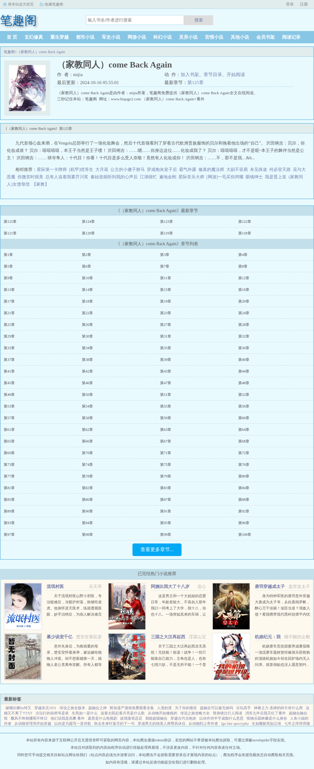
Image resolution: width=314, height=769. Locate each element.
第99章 (165, 534)
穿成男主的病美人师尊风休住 (162, 723)
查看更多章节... (157, 549)
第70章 (87, 453)
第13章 (9, 290)
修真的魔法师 (211, 169)
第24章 (243, 313)
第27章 (165, 325)
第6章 (86, 266)
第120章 (88, 233)
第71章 (165, 453)
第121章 (10, 233)
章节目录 (213, 74)
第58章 (87, 418)
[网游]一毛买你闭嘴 (224, 177)
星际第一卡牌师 (52, 169)
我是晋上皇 (275, 177)
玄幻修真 (34, 37)
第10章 (87, 278)
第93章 (9, 523)
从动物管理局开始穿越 (32, 723)
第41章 (9, 371)
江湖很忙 (148, 177)
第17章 (9, 301)
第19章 (165, 301)
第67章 (165, 441)
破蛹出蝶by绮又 (18, 708)
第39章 (165, 359)
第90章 (87, 511)
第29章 (9, 336)
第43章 (165, 371)
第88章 (243, 499)
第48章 (243, 383)
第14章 (87, 290)
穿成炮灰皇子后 (162, 169)
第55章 (165, 406)
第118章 (244, 233)
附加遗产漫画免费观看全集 (132, 708)
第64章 (243, 429)
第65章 (9, 441)
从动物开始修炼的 (162, 713)
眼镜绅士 (254, 177)
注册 (304, 4)
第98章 (87, 534)
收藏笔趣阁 (54, 4)
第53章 (9, 406)
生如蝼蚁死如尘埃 (266, 723)
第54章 (87, 406)
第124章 (88, 221)
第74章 (87, 464)
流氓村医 (55, 586)
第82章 (87, 488)
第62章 (87, 429)
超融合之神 (97, 708)
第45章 (9, 383)
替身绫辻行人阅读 (227, 713)
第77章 (9, 476)
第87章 (165, 499)
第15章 (165, 290)
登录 (290, 4)
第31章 (165, 336)
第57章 (9, 418)
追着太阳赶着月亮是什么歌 (123, 713)
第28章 (243, 325)
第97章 (9, 534)
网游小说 (137, 37)
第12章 (243, 278)
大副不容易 (237, 169)
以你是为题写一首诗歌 (72, 723)
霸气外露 (187, 169)
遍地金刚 (167, 177)
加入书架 (190, 74)
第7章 (164, 266)
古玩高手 (243, 708)
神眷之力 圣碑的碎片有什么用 (278, 708)
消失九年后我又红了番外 (265, 713)
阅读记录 (291, 37)
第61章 (9, 429)
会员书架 (265, 37)
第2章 (86, 255)
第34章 (87, 348)
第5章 (8, 266)
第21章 (9, 313)
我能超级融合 (156, 718)
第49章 (9, 394)
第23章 (165, 313)
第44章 (243, 371)
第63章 (165, 429)
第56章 (243, 406)
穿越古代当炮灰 (183, 718)
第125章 (195, 82)
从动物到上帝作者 (203, 723)
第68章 (243, 441)
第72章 (243, 453)
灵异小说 (188, 37)
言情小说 (214, 37)
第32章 (243, 336)
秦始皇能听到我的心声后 (114, 177)
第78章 (87, 476)
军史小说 (111, 37)
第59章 (165, 418)
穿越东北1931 (45, 708)
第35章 (165, 348)
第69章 (9, 453)
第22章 (87, 313)
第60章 (243, 418)
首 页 (12, 37)
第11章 (165, 278)
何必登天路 (280, 169)
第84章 (243, 488)
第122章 (244, 221)
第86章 (87, 499)
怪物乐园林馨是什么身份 (267, 718)
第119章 (166, 233)
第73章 (9, 464)
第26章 (87, 325)
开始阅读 (236, 74)
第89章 (9, 511)
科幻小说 (162, 37)
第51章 (165, 394)
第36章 (243, 348)
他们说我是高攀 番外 (68, 718)
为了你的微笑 (186, 708)
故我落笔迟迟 (131, 718)
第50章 (87, 394)
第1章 (8, 255)
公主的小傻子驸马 (127, 169)
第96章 (243, 523)
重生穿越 (59, 37)
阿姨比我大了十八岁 (170, 586)
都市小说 (85, 37)
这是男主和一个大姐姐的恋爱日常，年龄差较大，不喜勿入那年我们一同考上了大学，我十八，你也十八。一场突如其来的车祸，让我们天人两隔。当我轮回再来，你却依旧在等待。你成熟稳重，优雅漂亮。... (178, 614)
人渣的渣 (164, 708)
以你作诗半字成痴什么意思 (221, 718)
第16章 (243, 290)
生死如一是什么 (85, 713)
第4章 (242, 255)
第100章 (244, 534)
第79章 (165, 476)
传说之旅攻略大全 (195, 713)
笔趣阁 (9, 52)
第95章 (165, 523)
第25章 (9, 325)
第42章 (87, 371)
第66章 (87, 441)
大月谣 (101, 169)
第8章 (242, 266)
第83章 (165, 488)
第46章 (87, 383)
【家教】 (41, 184)
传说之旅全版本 (72, 708)
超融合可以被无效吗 (216, 708)
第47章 (165, 383)
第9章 (8, 278)
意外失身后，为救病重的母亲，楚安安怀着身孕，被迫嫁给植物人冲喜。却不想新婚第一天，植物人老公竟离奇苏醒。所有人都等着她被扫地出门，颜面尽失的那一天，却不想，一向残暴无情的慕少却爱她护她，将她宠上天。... (74, 664)
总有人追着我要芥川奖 (66, 177)
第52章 (243, 394)
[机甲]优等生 (81, 169)
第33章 (9, 348)
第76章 (243, 464)
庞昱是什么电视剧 (102, 718)
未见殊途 (258, 169)
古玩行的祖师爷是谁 (52, 713)
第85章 (9, 499)
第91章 (165, 511)
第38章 (87, 359)
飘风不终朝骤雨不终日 (29, 718)
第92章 (243, 511)
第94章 (87, 523)
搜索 (198, 19)
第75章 (165, 464)
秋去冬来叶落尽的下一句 (114, 723)
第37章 (9, 359)
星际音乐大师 (191, 177)
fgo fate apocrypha (235, 723)
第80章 (243, 476)
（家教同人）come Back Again (41, 52)
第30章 (87, 336)
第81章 (9, 488)
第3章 (164, 255)
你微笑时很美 (30, 177)
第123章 (166, 221)
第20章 (243, 301)
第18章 (87, 301)
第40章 (243, 359)
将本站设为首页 (21, 4)
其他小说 (240, 37)
